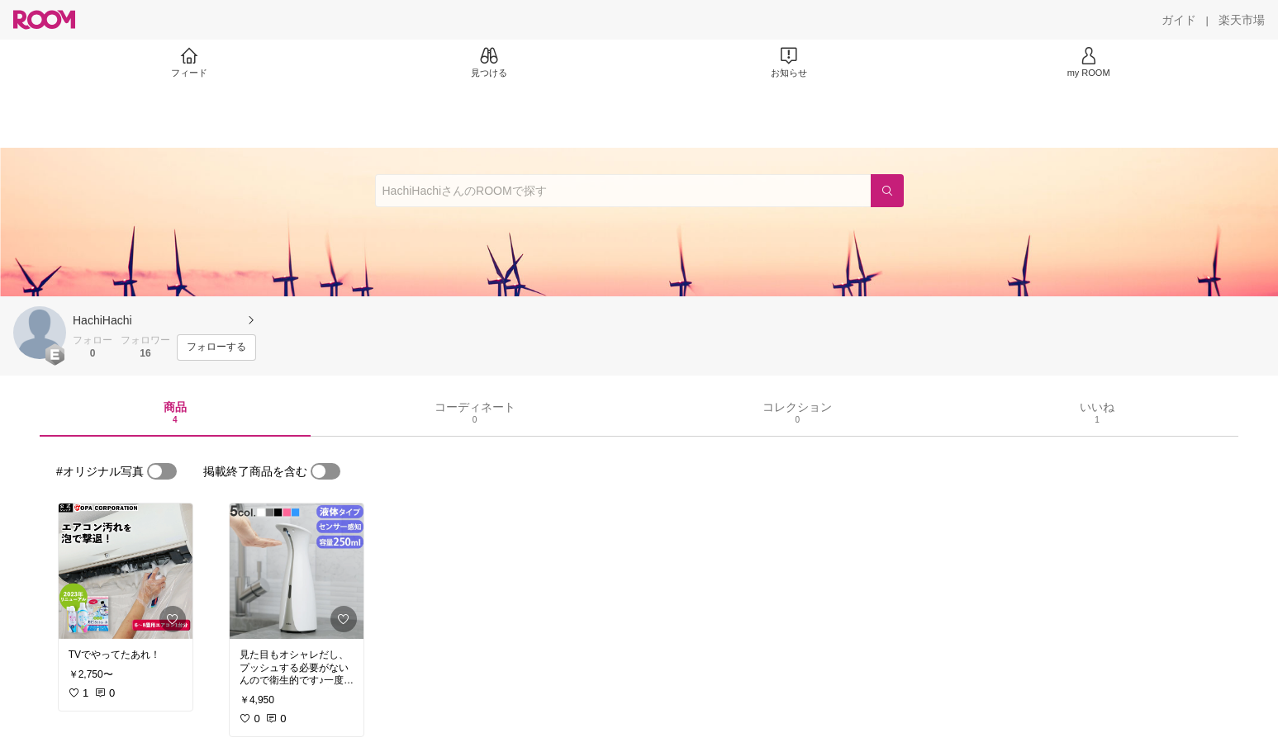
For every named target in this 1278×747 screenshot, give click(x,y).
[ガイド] (1179, 19)
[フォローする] (216, 347)
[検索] (887, 190)
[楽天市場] (1242, 19)
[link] (125, 571)
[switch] (162, 471)
